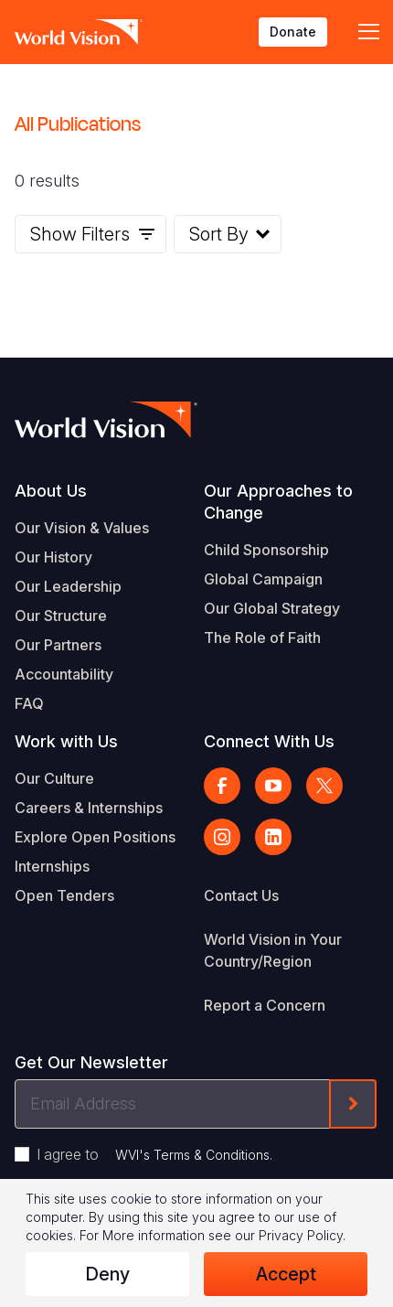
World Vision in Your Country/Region (273, 950)
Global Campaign (263, 579)
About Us (51, 490)
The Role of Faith (262, 637)
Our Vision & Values (82, 528)
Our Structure (61, 615)
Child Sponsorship (266, 550)
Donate (293, 31)
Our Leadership (68, 586)
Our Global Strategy (272, 608)
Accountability (64, 674)
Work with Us (66, 741)
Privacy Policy (301, 1235)
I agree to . (154, 1154)
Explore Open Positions (95, 837)
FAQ (29, 703)
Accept (286, 1274)
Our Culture (54, 778)
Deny (107, 1274)
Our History (53, 557)
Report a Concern (264, 1005)
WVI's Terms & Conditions (192, 1154)
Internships (52, 866)
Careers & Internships (89, 807)
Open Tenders (64, 895)
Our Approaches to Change (278, 501)
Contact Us (241, 895)
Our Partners (58, 645)
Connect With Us (269, 741)
